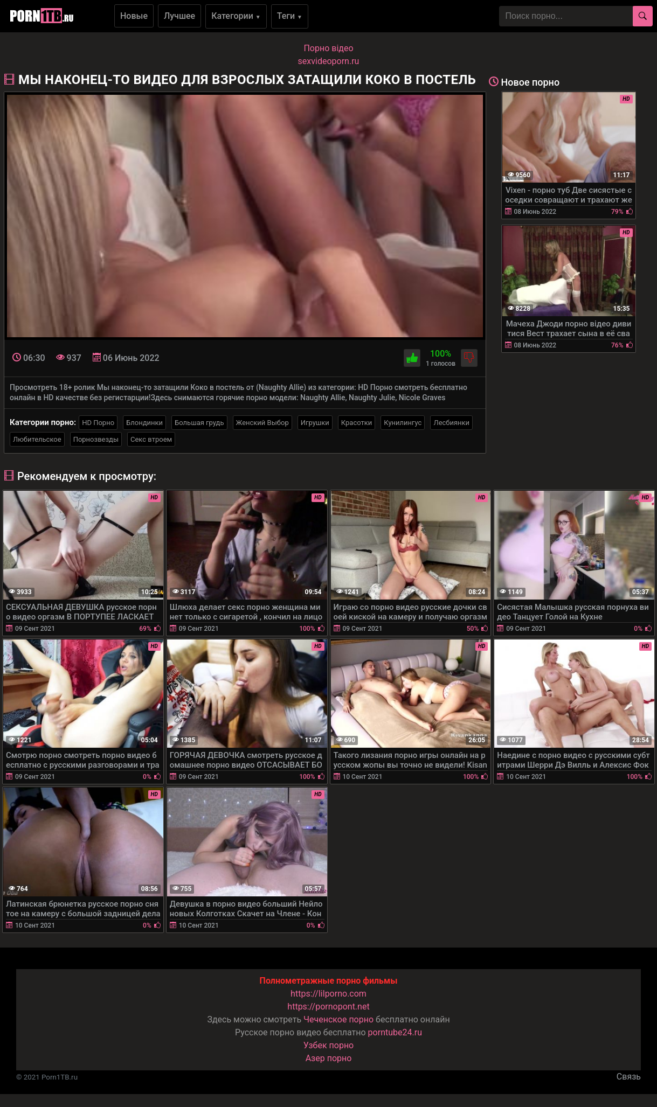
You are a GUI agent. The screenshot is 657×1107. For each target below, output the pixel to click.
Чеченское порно (338, 1019)
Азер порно (329, 1058)
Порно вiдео (328, 48)
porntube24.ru (395, 1032)
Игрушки (315, 423)
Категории (236, 16)
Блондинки (144, 423)
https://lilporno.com (328, 993)
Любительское (37, 439)
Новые (134, 16)
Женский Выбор (262, 423)
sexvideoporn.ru (328, 61)
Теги (289, 16)
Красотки (356, 423)
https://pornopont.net (328, 1006)
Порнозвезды (96, 439)
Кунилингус (402, 423)
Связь (629, 1076)
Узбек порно (328, 1045)
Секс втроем (151, 439)
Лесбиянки (451, 423)
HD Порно (98, 423)
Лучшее (179, 16)
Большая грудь (199, 423)
